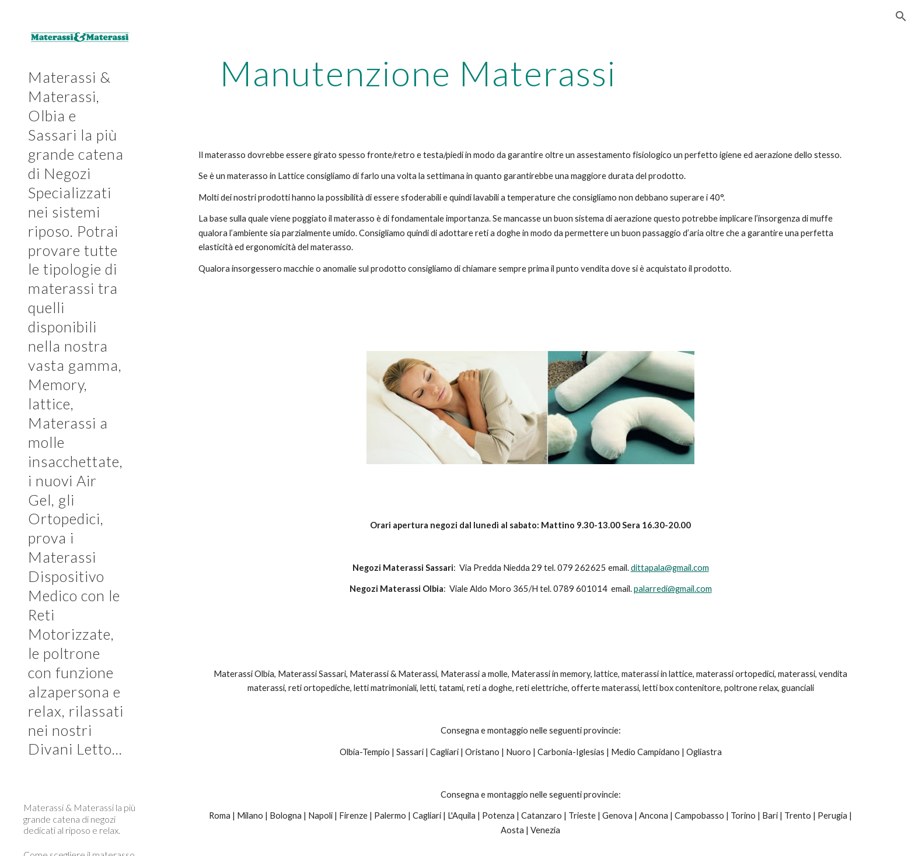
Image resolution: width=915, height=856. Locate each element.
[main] (418, 73)
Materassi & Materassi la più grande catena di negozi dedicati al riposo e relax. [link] (79, 819)
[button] (901, 16)
